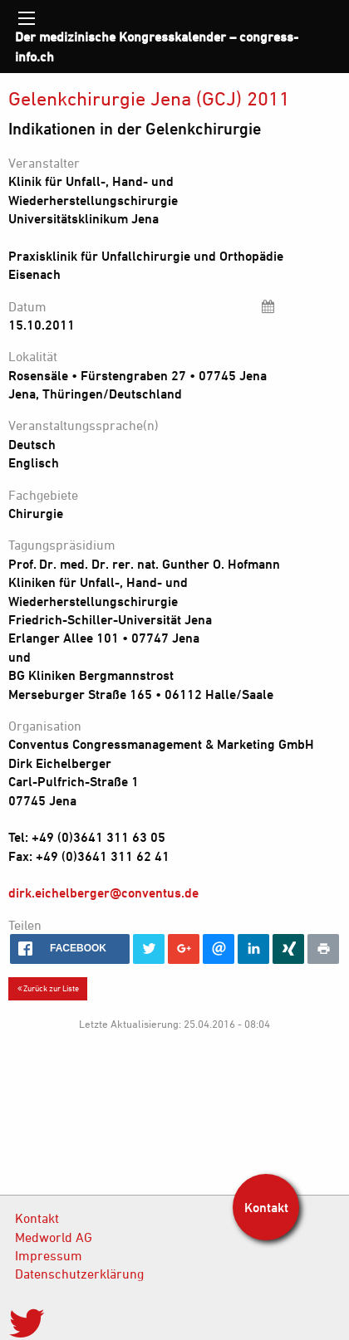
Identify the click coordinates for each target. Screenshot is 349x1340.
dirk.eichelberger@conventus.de (103, 892)
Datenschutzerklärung (79, 1273)
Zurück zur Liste (48, 988)
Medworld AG (53, 1237)
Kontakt (37, 1217)
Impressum (48, 1255)
